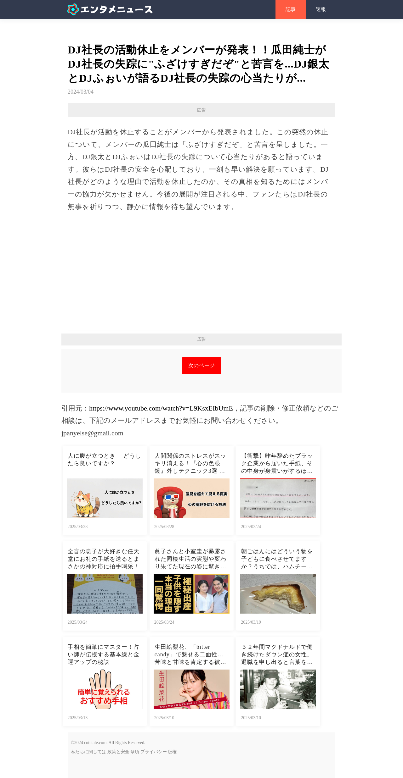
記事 (291, 9)
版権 (172, 751)
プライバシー (153, 751)
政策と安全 (118, 751)
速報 (321, 9)
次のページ (201, 365)
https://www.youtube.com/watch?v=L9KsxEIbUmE (161, 408)
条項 (134, 751)
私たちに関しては (88, 751)
